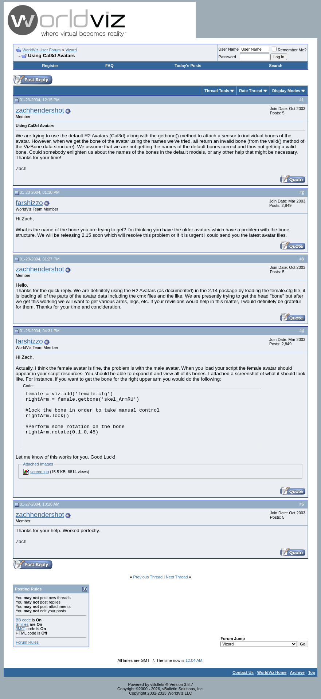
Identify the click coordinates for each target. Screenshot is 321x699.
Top (311, 672)
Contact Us (243, 672)
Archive (297, 672)
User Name (229, 49)
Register (50, 65)
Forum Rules (27, 642)
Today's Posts (188, 65)
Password (227, 57)
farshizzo (29, 203)
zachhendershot (40, 110)
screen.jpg (39, 472)
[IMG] (21, 629)
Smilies (22, 624)
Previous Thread (148, 577)
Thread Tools (216, 91)
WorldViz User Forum (42, 50)
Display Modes (286, 91)
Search (275, 65)
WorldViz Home (271, 672)
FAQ (109, 65)
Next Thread (177, 577)
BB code (23, 620)
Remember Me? (289, 50)
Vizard (71, 50)
